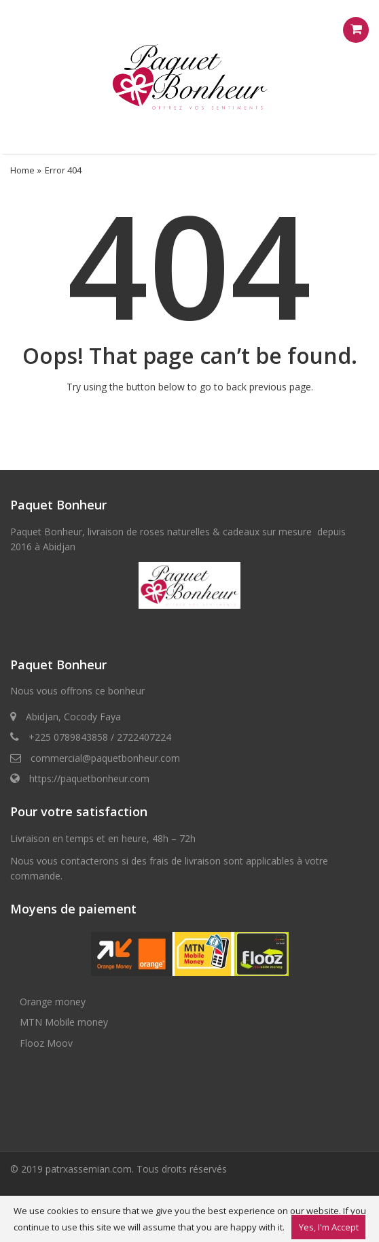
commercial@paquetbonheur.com (105, 758)
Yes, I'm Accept (329, 1227)
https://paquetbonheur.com (89, 778)
